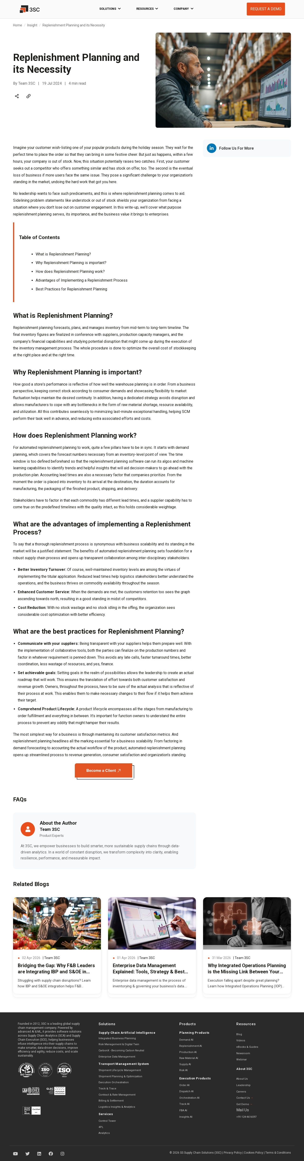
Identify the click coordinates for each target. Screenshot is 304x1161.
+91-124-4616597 (246, 1116)
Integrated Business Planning (117, 1038)
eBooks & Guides (247, 1046)
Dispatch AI (186, 1091)
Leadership (243, 1085)
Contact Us (244, 1097)
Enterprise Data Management (117, 1056)
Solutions (110, 8)
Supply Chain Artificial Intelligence (127, 1032)
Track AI (184, 1104)
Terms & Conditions (278, 1152)
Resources (147, 8)
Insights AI (185, 1116)
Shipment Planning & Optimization (120, 1076)
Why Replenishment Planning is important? (71, 262)
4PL (101, 1127)
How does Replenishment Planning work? (70, 271)
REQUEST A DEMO (265, 9)
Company (183, 8)
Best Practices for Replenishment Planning (71, 289)
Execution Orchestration (114, 1082)
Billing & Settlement (111, 1100)
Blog (239, 1034)
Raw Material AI (188, 1058)
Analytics (104, 1133)
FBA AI (183, 1110)
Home (17, 25)
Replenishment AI (190, 1046)
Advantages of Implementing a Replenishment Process (82, 280)
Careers (241, 1091)
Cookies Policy (253, 1152)
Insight (32, 25)
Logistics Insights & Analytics (117, 1106)
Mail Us (242, 1110)
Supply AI (185, 1064)
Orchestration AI (189, 1097)
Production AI (188, 1052)
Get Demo (244, 1104)
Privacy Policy (233, 1152)
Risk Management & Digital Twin (119, 1044)
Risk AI (183, 1070)
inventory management (38, 348)
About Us (242, 1078)
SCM (186, 411)
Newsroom (243, 1053)
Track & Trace (107, 1088)
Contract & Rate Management (117, 1094)
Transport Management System (124, 1064)
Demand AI (186, 1039)
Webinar (241, 1059)
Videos (240, 1040)
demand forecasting (29, 748)
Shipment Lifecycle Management (120, 1070)
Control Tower (107, 1120)
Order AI (184, 1085)
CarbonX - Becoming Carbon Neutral (121, 1050)
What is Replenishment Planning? (63, 254)
